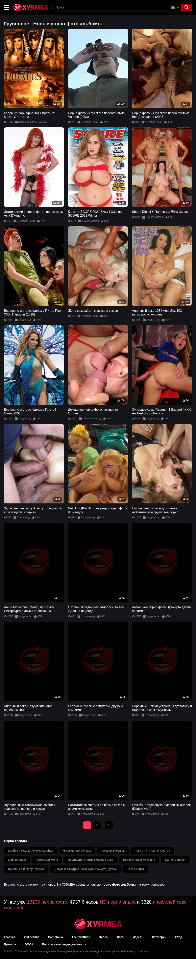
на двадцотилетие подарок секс (90, 859)
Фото (120, 937)
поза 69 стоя (135, 869)
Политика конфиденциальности (64, 944)
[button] (6, 7)
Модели (138, 937)
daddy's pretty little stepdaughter (30, 850)
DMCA (29, 944)
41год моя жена (47, 859)
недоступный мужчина (139, 859)
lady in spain (17, 859)
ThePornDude (81, 937)
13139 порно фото (47, 902)
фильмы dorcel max (77, 850)
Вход (178, 937)
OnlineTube (31, 937)
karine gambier (175, 859)
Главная (9, 937)
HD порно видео (118, 902)
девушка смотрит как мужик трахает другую (85, 869)
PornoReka (55, 937)
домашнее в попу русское (26, 869)
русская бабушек (113, 850)
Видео (103, 937)
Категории (159, 937)
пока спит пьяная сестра (152, 850)
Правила (10, 944)
